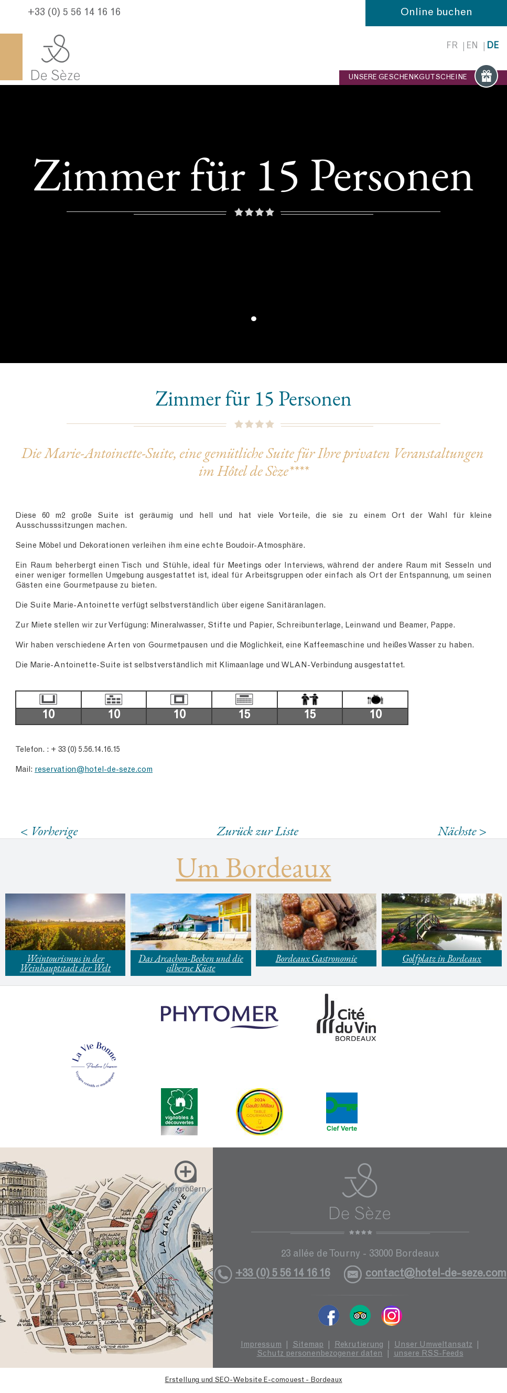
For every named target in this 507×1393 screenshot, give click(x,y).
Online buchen (436, 13)
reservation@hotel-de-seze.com (94, 770)
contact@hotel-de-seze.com (435, 1274)
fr (452, 46)
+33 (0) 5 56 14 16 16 (74, 13)
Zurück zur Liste (257, 830)
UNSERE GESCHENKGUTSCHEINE (423, 77)
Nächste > (462, 830)
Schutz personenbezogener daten (320, 1354)
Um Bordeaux (253, 867)
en (472, 46)
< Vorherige (49, 830)
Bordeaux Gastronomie (316, 958)
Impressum (261, 1345)
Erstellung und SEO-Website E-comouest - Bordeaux (253, 1380)
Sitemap (308, 1345)
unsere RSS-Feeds (428, 1354)
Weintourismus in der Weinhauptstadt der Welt (65, 963)
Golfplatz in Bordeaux (441, 958)
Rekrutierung (359, 1345)
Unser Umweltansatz (433, 1345)
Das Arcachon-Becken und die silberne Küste (190, 963)
